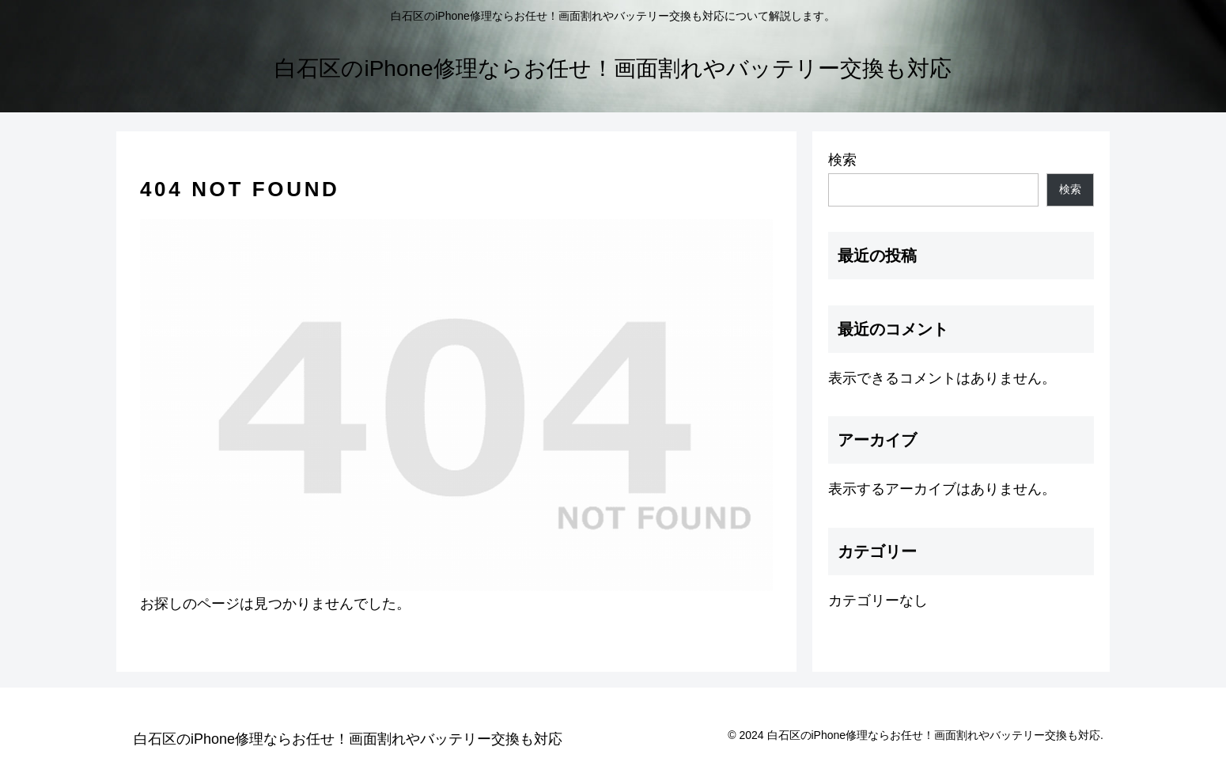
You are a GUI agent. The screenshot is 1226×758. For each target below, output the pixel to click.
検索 (842, 160)
